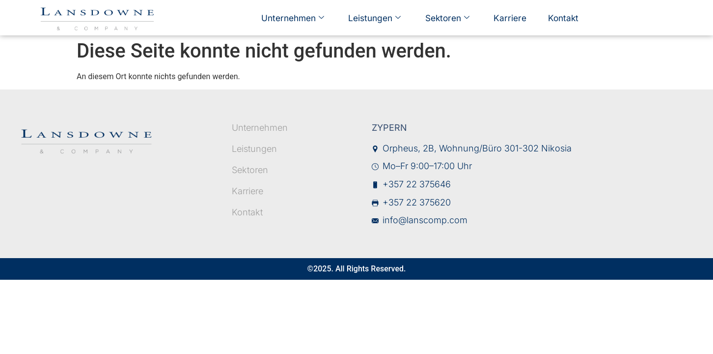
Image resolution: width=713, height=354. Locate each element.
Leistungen (377, 17)
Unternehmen (298, 17)
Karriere (505, 17)
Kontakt (554, 17)
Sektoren (446, 17)
